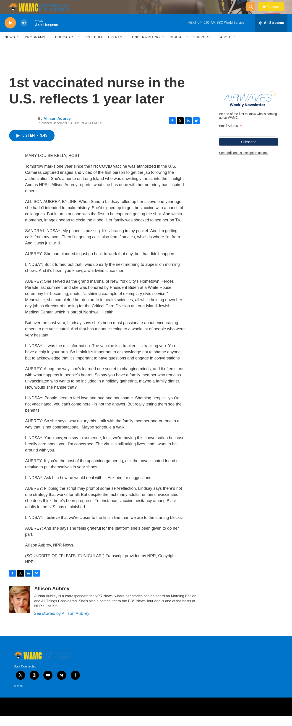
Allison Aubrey (57, 129)
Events (115, 47)
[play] (10, 33)
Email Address (230, 136)
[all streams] (271, 33)
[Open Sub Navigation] (18, 47)
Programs (35, 47)
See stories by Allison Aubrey (61, 623)
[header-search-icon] (252, 12)
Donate (276, 12)
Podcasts (65, 47)
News (10, 47)
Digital (176, 47)
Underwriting (146, 47)
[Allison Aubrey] (19, 609)
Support (201, 47)
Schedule (94, 47)
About (226, 47)
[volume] (24, 33)
